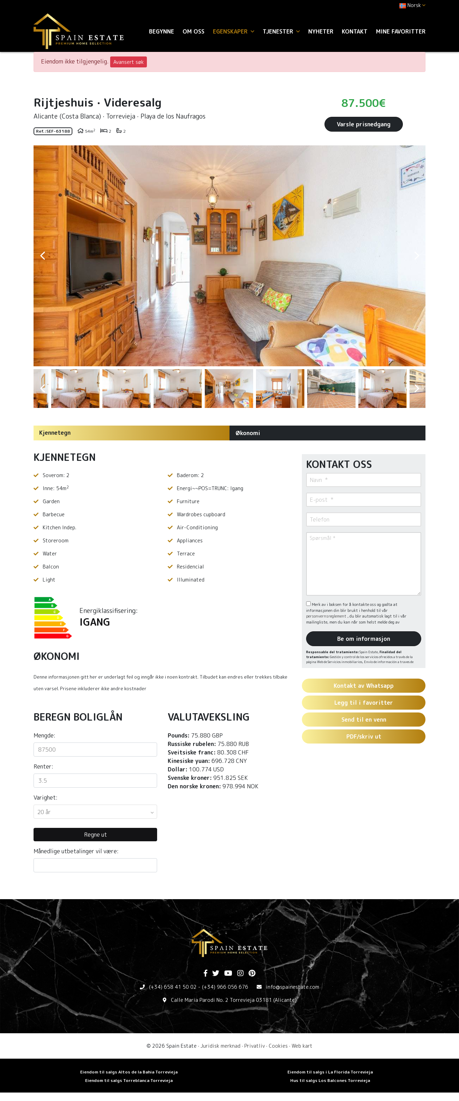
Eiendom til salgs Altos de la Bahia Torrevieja (129, 1072)
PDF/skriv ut (363, 736)
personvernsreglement (326, 616)
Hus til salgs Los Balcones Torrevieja (330, 1080)
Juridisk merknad (220, 1045)
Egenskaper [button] (233, 31)
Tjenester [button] (281, 31)
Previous (42, 255)
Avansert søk (128, 62)
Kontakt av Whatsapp (364, 686)
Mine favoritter (400, 31)
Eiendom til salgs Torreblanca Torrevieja (129, 1080)
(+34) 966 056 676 (225, 986)
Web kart (302, 1045)
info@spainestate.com (292, 986)
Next (416, 255)
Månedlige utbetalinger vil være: (76, 851)
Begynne (161, 31)
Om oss (193, 31)
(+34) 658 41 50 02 (173, 986)
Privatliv (254, 1045)
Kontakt (355, 31)
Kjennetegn (55, 433)
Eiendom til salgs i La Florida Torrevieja (330, 1072)
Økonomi (248, 433)
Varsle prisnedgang (364, 124)
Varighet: (46, 797)
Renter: (43, 766)
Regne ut (95, 834)
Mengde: (44, 735)
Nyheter (320, 31)
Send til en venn (363, 719)
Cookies (278, 1045)
